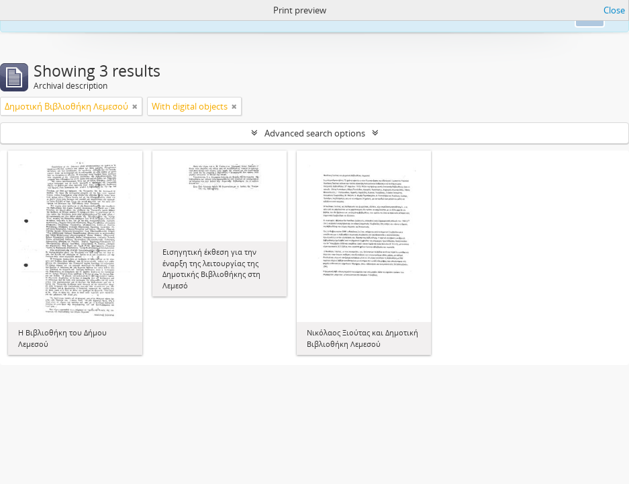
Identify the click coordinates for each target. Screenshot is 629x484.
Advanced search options (314, 133)
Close (614, 10)
